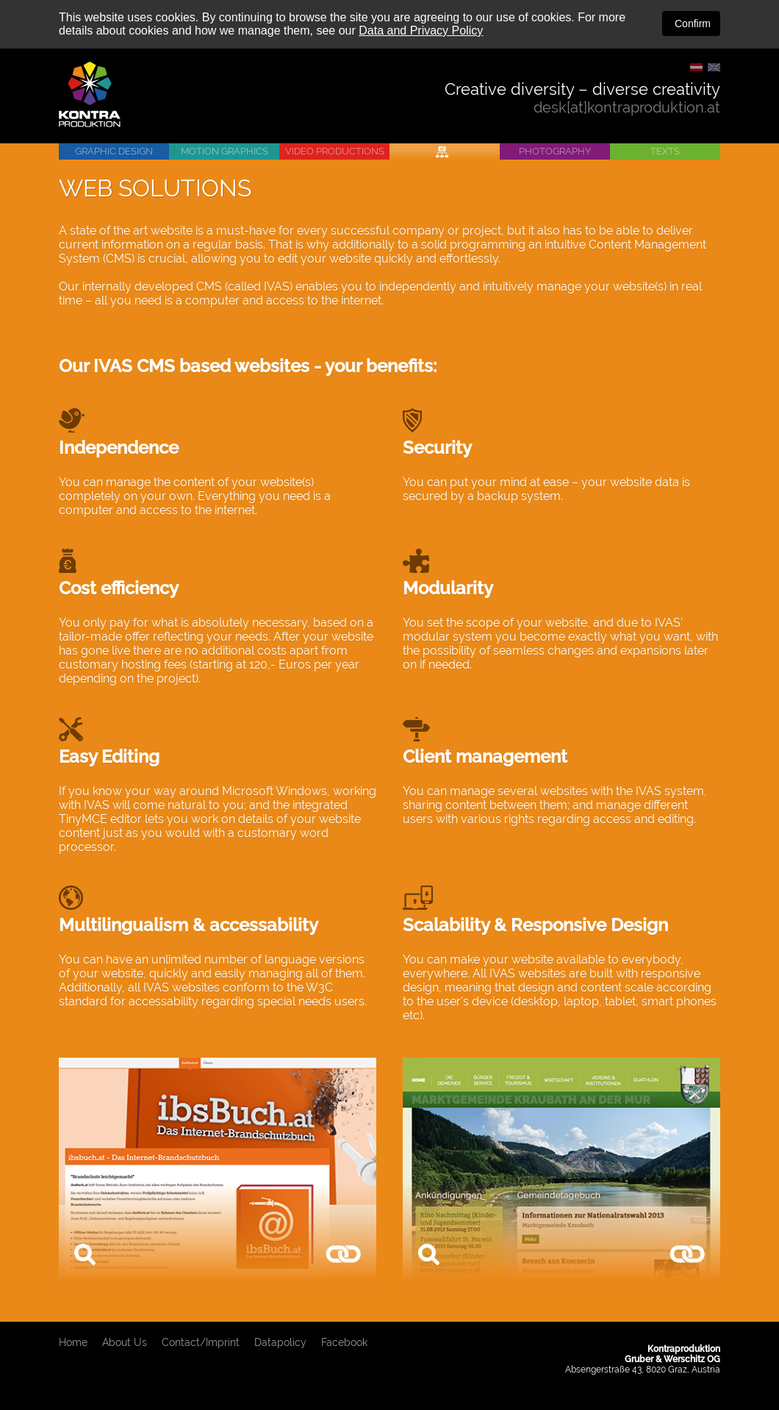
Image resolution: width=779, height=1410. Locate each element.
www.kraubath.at (687, 1255)
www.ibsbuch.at (344, 1255)
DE (696, 67)
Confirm (691, 23)
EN (714, 67)
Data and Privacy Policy (421, 30)
